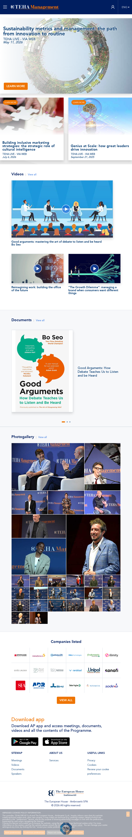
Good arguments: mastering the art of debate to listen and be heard (66, 243)
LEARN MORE (15, 86)
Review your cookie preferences (98, 771)
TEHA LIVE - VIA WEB (19, 39)
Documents (17, 769)
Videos (15, 765)
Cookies (91, 765)
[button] (63, 422)
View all (32, 174)
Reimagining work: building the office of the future (36, 289)
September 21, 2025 (82, 157)
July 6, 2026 (9, 157)
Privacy (91, 760)
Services (53, 760)
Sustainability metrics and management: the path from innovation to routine (60, 31)
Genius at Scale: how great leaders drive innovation (100, 148)
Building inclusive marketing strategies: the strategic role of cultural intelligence (28, 146)
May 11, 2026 (12, 42)
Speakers (16, 773)
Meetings (16, 760)
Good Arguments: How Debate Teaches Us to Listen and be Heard (98, 372)
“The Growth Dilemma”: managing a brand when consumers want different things (93, 290)
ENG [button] (124, 7)
